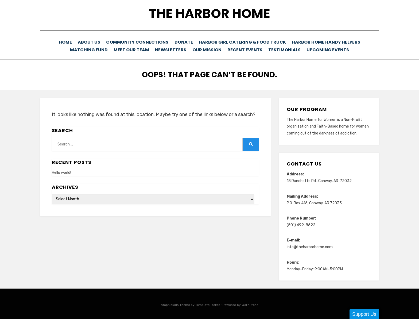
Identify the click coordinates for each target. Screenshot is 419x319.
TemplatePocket (207, 304)
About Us (91, 42)
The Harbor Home (209, 13)
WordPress (250, 304)
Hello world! (61, 171)
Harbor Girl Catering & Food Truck (246, 42)
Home (66, 42)
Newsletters (169, 49)
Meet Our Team (128, 49)
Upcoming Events (331, 49)
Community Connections (140, 42)
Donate (187, 42)
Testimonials (286, 49)
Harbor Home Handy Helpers (327, 42)
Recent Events (246, 49)
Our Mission (206, 49)
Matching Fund (85, 49)
